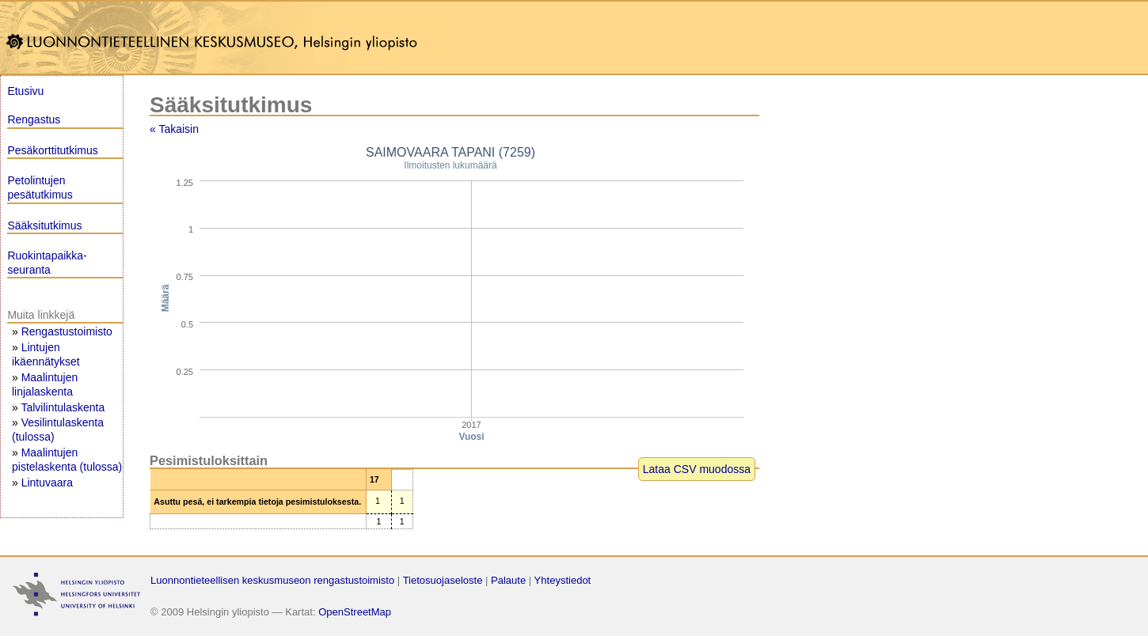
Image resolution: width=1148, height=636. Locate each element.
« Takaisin (174, 129)
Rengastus (33, 119)
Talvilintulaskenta (63, 407)
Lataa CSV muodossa (697, 469)
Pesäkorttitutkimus (52, 150)
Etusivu (25, 91)
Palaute (508, 580)
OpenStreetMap (354, 612)
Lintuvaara (47, 482)
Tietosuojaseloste (443, 580)
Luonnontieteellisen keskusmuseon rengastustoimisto (272, 580)
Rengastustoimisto (66, 331)
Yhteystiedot (562, 580)
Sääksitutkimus (44, 225)
